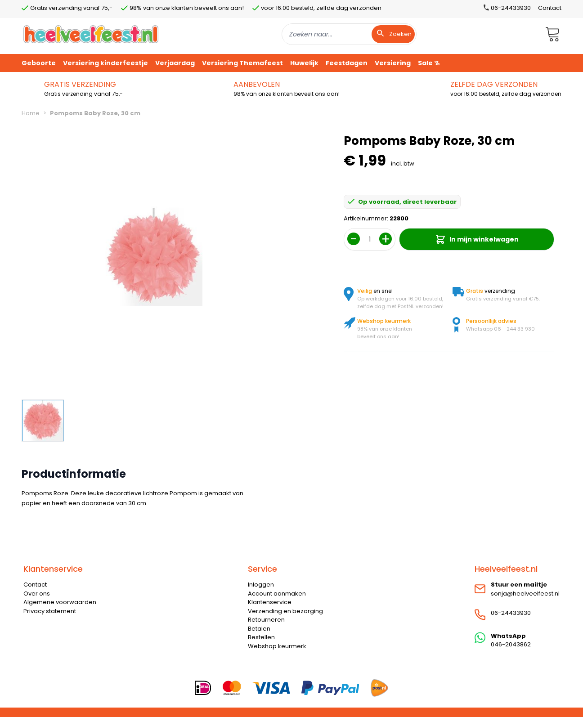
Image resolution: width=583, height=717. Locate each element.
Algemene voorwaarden (59, 602)
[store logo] (90, 34)
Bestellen (261, 637)
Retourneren (266, 619)
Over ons (36, 593)
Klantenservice (270, 602)
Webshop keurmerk (277, 646)
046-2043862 (511, 644)
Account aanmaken (277, 593)
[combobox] (349, 34)
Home (31, 113)
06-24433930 (511, 613)
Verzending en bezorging (285, 611)
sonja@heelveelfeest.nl (525, 593)
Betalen (259, 628)
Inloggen (261, 584)
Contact (549, 8)
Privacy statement (49, 611)
